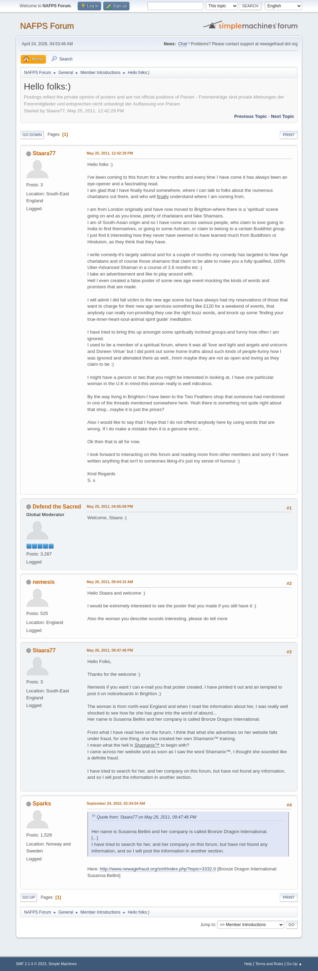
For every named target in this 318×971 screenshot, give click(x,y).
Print (289, 135)
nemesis (44, 582)
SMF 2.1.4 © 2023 (31, 964)
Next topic (282, 116)
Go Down (32, 135)
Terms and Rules (269, 964)
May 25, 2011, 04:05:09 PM (110, 506)
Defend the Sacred (57, 507)
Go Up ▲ (294, 964)
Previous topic (250, 116)
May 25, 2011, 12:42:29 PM (110, 153)
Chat (182, 43)
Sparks (42, 803)
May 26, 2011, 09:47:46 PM (110, 650)
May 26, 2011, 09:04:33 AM (110, 582)
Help (248, 964)
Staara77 (44, 153)
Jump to (207, 924)
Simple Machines (62, 964)
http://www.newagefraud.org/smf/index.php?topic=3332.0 (158, 868)
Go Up (28, 897)
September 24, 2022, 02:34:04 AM (116, 803)
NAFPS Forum (47, 25)
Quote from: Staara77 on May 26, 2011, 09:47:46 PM (146, 817)
